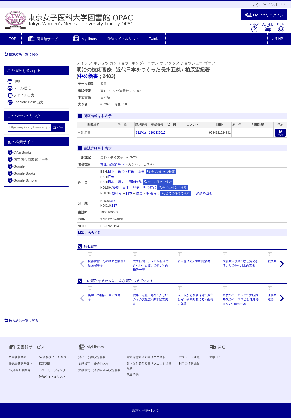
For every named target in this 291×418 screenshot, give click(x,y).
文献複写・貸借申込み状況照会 (99, 370)
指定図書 (45, 364)
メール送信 (19, 88)
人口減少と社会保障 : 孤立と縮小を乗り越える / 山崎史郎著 (195, 300)
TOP (12, 39)
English (281, 28)
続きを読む (204, 193)
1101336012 (157, 132)
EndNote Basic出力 (25, 102)
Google (16, 166)
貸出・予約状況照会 (91, 357)
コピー (58, 128)
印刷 (13, 81)
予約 (280, 133)
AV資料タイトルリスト (54, 357)
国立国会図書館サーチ (27, 159)
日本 (111, 172)
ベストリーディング (52, 370)
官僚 (111, 177)
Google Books (21, 173)
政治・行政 (126, 172)
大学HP (277, 39)
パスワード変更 (189, 357)
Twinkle (155, 39)
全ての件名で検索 (161, 172)
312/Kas (141, 132)
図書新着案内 (18, 357)
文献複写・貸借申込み (93, 364)
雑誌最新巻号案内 (21, 364)
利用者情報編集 (189, 364)
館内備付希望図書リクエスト (146, 357)
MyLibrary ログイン (264, 15)
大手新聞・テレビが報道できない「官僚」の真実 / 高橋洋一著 (151, 266)
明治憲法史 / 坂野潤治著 (194, 261)
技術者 (117, 193)
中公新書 (88, 76)
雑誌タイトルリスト (123, 39)
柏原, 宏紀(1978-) (113, 164)
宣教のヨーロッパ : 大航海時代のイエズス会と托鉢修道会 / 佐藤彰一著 (241, 300)
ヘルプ (254, 28)
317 (112, 201)
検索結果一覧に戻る (21, 54)
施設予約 (133, 374)
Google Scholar (22, 180)
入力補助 (267, 28)
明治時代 (135, 182)
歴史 (141, 172)
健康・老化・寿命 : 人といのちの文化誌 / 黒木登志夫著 (150, 300)
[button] (44, 39)
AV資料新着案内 (19, 370)
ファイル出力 (20, 95)
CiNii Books (19, 152)
